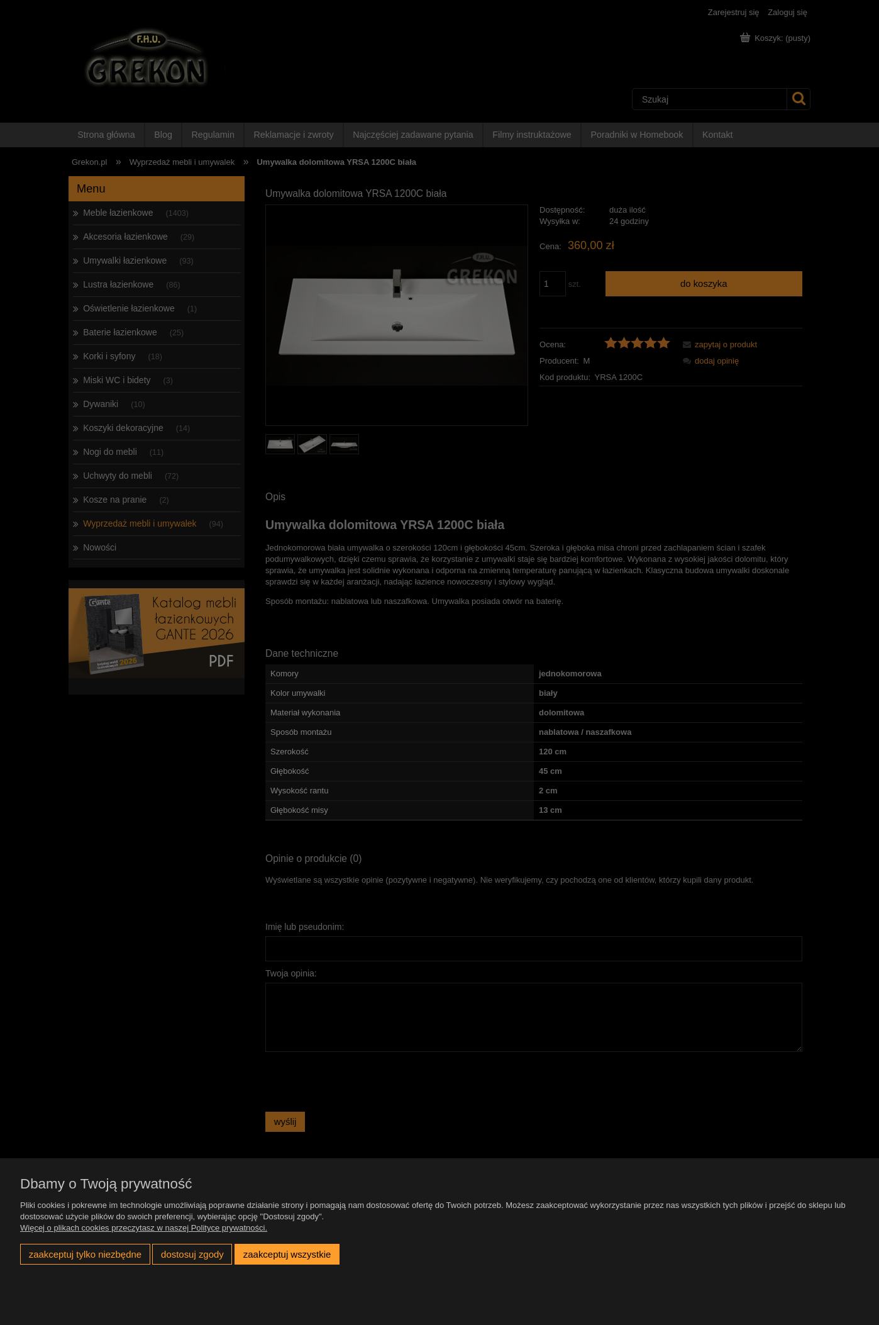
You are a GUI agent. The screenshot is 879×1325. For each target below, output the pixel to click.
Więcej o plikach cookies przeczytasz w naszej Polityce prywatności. (143, 1228)
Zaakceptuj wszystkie (287, 1254)
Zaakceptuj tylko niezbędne (85, 1254)
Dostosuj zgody (192, 1254)
